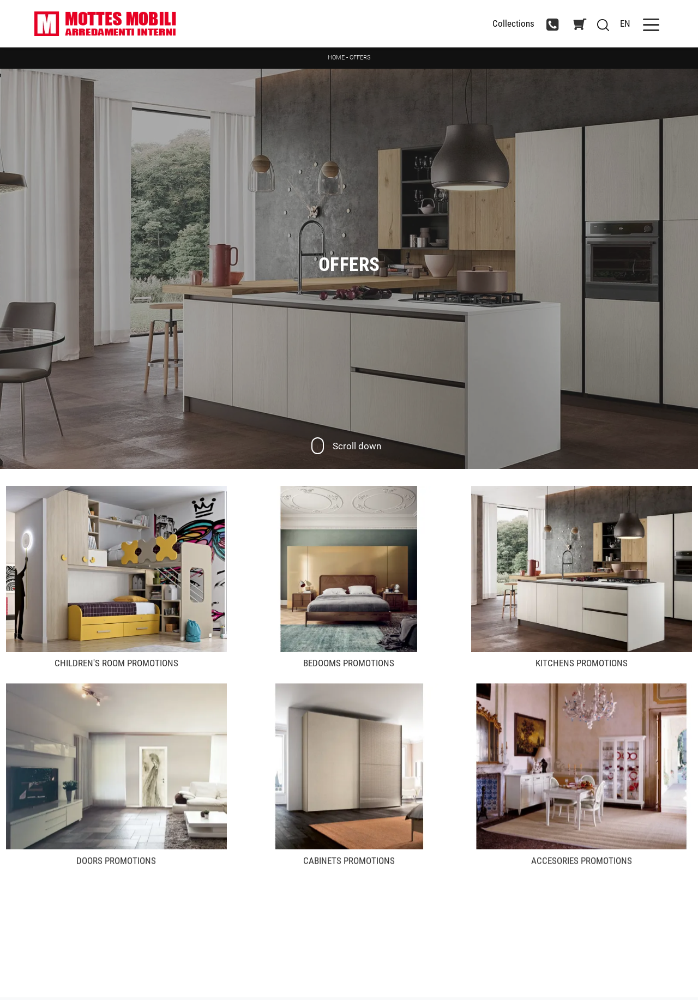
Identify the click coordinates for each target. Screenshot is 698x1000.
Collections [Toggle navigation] (513, 24)
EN (625, 23)
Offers (360, 57)
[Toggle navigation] (651, 24)
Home (336, 57)
